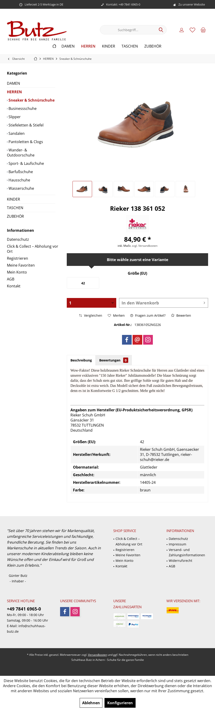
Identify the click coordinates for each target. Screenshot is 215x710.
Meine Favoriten (21, 265)
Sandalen (16, 133)
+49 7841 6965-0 (24, 609)
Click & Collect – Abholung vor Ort (32, 249)
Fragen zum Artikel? (148, 315)
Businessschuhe (22, 108)
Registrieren (17, 258)
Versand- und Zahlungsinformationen (187, 552)
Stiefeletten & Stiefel (26, 125)
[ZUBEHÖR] (153, 46)
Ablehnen (91, 702)
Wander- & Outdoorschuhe (21, 152)
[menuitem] (203, 29)
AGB (10, 279)
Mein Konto (17, 272)
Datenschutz (18, 239)
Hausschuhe (19, 180)
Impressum (177, 544)
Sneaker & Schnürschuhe (31, 100)
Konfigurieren (120, 702)
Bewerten (181, 315)
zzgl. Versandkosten (144, 246)
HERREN (14, 91)
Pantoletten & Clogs (25, 141)
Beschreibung (81, 360)
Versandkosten (97, 655)
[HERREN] (88, 46)
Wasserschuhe (21, 188)
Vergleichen (90, 315)
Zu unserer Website (191, 4)
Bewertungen (113, 360)
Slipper (14, 116)
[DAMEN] (68, 46)
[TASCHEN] (129, 46)
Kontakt (13, 286)
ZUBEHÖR (15, 216)
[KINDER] (108, 46)
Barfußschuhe (20, 171)
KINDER (13, 199)
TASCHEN (15, 207)
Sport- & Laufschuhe (26, 163)
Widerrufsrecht (180, 560)
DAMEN (13, 83)
